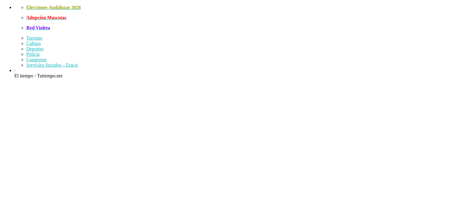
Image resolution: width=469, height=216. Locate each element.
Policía (32, 54)
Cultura (33, 43)
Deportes (35, 48)
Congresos (36, 59)
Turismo (34, 37)
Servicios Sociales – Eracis (52, 65)
